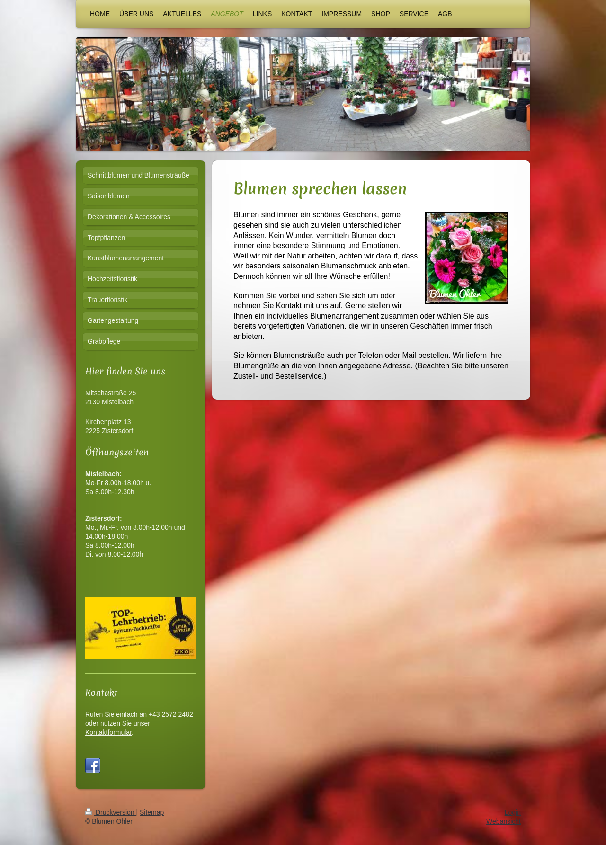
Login (513, 821)
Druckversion (110, 821)
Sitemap (152, 821)
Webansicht (503, 830)
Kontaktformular (108, 732)
